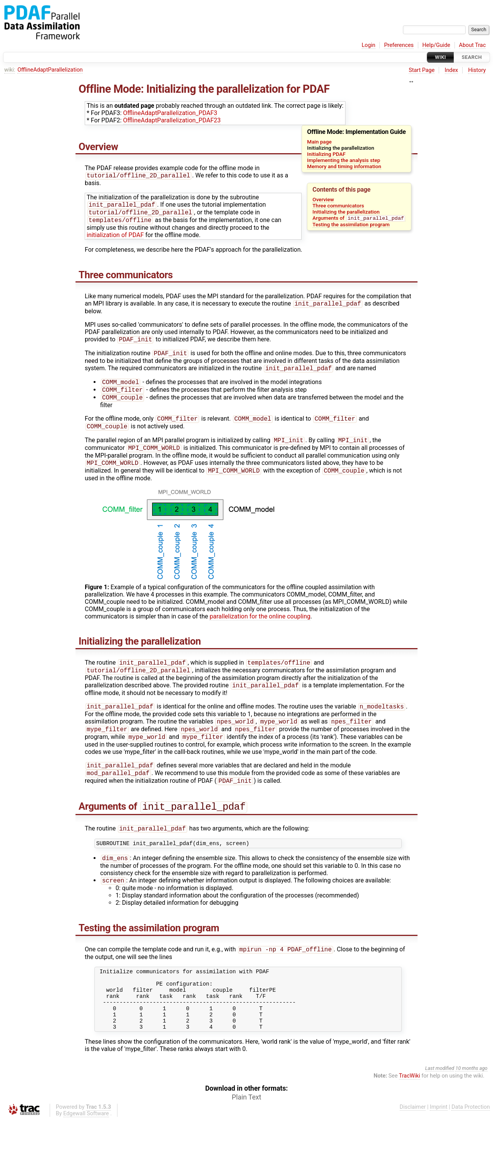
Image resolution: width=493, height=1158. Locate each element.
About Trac (472, 45)
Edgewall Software (86, 1151)
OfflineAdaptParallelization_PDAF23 (172, 120)
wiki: (9, 70)
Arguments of (358, 219)
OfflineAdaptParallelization (50, 70)
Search (472, 57)
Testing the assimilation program (350, 225)
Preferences (399, 45)
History (477, 70)
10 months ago (471, 1106)
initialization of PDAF (115, 238)
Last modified (439, 1106)
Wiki (440, 57)
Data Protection (470, 1144)
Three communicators (338, 205)
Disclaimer (413, 1144)
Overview (323, 199)
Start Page (421, 70)
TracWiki (409, 1113)
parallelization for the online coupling (260, 629)
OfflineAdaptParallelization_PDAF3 (170, 113)
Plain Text (246, 1135)
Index (451, 70)
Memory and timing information (344, 166)
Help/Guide (436, 45)
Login (369, 45)
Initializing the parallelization (345, 212)
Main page (319, 142)
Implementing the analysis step (343, 160)
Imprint (439, 1144)
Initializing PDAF (326, 154)
